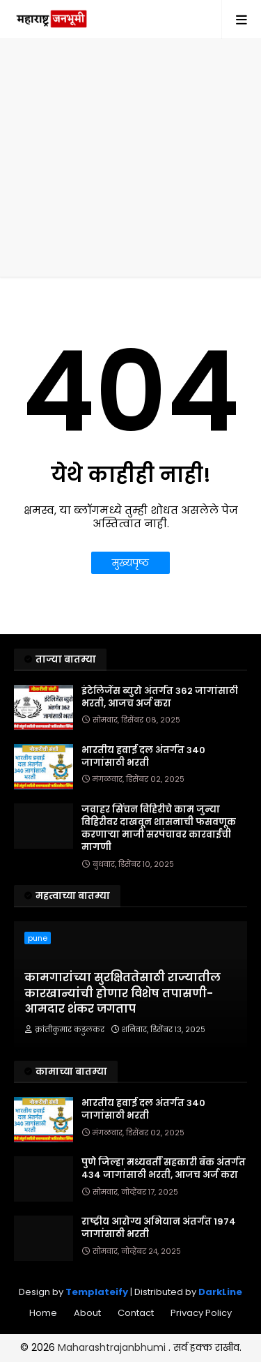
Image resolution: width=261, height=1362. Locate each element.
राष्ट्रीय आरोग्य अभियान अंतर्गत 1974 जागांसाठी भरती (158, 1228)
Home (43, 1312)
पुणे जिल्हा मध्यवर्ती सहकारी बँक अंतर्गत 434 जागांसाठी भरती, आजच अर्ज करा (163, 1168)
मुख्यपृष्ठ (130, 563)
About (87, 1312)
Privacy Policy (201, 1312)
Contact (136, 1312)
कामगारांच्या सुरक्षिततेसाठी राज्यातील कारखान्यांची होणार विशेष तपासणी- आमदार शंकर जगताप (122, 993)
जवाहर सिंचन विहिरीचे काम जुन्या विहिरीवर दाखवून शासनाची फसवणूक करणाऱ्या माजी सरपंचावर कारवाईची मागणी (158, 828)
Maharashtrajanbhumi (113, 1347)
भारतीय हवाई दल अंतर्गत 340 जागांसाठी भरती (143, 756)
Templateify (96, 1292)
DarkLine (220, 1292)
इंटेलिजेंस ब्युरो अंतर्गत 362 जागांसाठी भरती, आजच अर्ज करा (159, 697)
